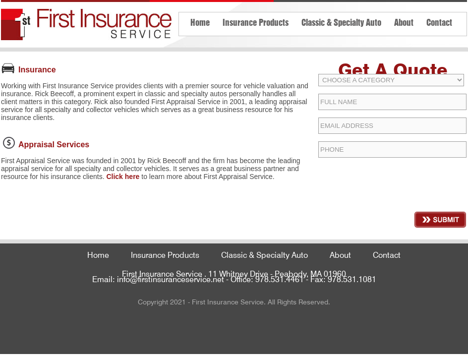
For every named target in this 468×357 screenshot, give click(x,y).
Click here (122, 176)
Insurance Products (256, 21)
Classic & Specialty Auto (341, 21)
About (403, 21)
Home (200, 21)
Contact (439, 21)
